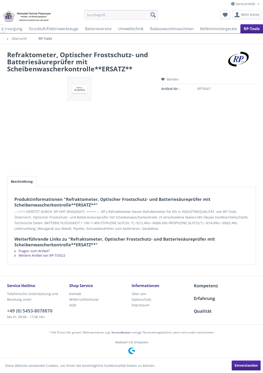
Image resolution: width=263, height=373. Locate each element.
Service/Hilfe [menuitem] (243, 4)
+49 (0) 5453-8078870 (30, 311)
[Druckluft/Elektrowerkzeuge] (54, 28)
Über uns (139, 294)
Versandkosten (121, 332)
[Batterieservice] (98, 28)
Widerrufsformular (84, 299)
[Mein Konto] (247, 15)
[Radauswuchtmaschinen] (172, 28)
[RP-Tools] (251, 28)
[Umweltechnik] (131, 28)
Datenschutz (141, 299)
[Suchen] (153, 15)
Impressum (141, 305)
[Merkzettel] (225, 15)
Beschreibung (22, 181)
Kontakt (75, 294)
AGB (72, 305)
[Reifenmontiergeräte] (218, 28)
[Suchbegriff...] (121, 15)
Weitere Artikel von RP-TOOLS (39, 255)
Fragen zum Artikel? (32, 251)
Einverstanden (246, 365)
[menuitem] (121, 15)
